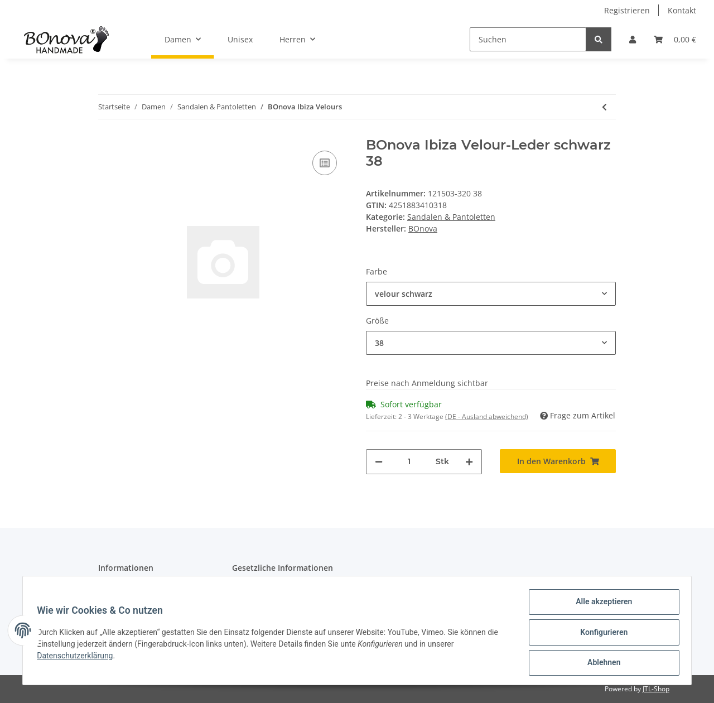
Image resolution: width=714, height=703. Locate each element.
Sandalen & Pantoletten (451, 216)
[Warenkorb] (675, 39)
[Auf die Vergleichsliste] (324, 163)
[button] (632, 39)
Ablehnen (599, 663)
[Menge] (409, 462)
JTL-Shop (656, 689)
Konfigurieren (600, 634)
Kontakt (682, 10)
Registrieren (627, 10)
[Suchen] (528, 39)
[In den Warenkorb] (558, 461)
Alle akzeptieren (600, 605)
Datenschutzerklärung (79, 657)
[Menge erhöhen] (469, 462)
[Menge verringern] (378, 462)
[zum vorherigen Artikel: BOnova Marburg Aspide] (604, 107)
